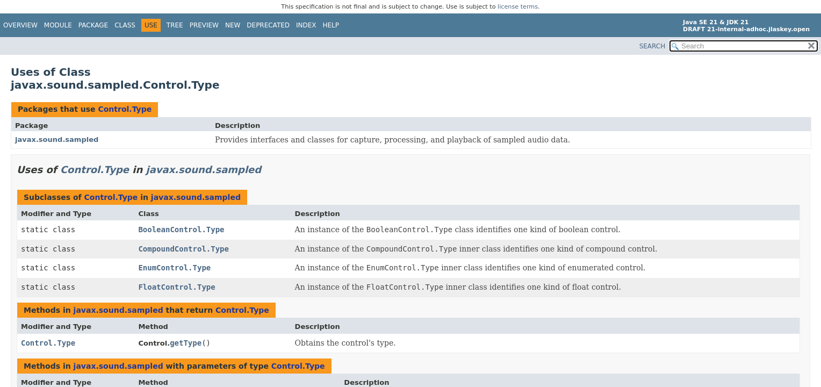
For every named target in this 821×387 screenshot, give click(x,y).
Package (93, 25)
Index (306, 25)
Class (124, 25)
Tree (175, 25)
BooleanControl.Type (181, 229)
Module (58, 25)
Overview (20, 25)
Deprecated (268, 25)
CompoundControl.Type (183, 249)
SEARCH (652, 46)
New (232, 25)
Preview (204, 25)
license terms (518, 6)
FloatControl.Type (176, 287)
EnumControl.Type (174, 267)
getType (185, 343)
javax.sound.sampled (56, 139)
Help (331, 25)
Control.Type (125, 109)
